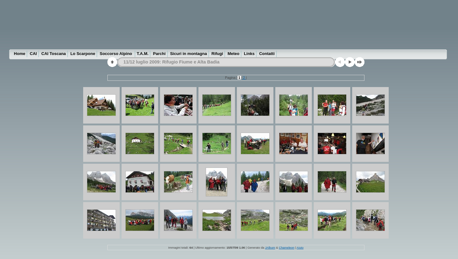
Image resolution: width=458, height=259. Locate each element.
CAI (33, 53)
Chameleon (286, 247)
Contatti (267, 53)
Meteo (233, 53)
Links (249, 53)
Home (19, 53)
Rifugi (217, 53)
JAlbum (270, 247)
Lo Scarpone (82, 53)
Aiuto (300, 247)
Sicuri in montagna (188, 53)
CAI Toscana (53, 53)
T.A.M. (143, 53)
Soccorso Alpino (116, 53)
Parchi (159, 53)
